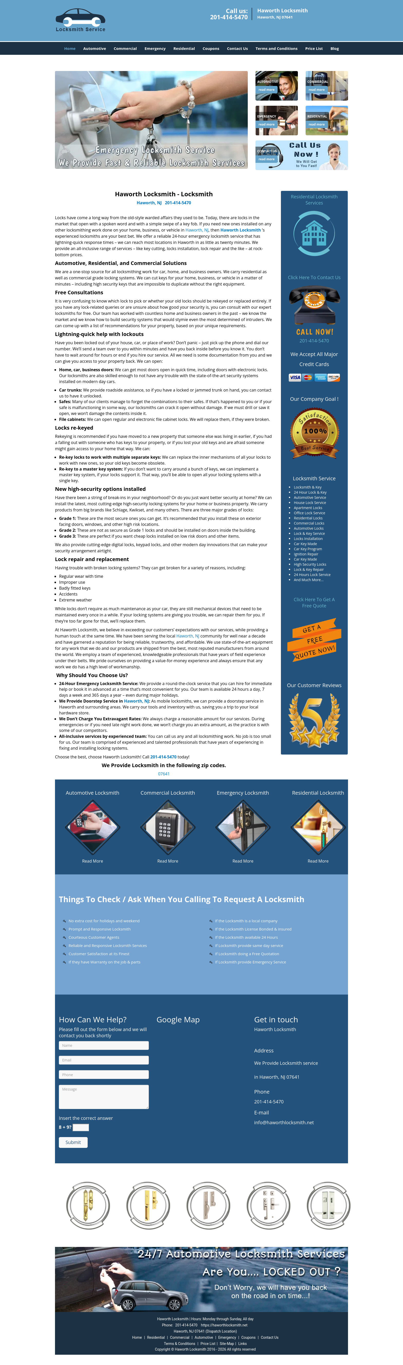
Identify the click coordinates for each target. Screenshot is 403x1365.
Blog (335, 48)
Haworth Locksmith (241, 230)
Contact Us (237, 48)
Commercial (125, 48)
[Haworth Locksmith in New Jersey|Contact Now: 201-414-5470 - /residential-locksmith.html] (318, 826)
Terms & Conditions (179, 1344)
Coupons (211, 48)
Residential (184, 48)
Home (70, 48)
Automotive (94, 48)
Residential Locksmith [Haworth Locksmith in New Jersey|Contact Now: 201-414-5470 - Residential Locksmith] (318, 792)
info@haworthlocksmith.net (284, 1122)
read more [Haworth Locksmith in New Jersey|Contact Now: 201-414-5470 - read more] (266, 89)
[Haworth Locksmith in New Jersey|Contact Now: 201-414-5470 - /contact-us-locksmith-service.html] (301, 155)
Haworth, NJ (149, 203)
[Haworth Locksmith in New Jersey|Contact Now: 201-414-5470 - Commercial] (318, 81)
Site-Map (227, 1344)
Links (242, 1344)
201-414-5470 (229, 17)
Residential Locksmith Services (314, 199)
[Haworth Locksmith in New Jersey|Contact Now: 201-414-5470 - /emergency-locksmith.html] (243, 826)
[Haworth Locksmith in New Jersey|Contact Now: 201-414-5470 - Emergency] (266, 116)
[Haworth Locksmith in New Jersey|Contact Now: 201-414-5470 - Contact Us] (267, 151)
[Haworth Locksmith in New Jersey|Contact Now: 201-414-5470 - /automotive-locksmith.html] (92, 826)
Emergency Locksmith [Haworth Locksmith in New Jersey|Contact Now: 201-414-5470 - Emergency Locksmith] (243, 792)
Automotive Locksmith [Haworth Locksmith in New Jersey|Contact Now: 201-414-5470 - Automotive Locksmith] (92, 792)
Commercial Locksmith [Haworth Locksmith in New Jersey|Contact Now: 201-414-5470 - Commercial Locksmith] (168, 792)
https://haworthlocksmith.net (224, 1325)
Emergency (155, 48)
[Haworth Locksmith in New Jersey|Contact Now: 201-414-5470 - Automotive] (267, 81)
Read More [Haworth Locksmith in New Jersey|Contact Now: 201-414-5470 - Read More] (92, 861)
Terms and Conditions (276, 48)
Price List (314, 48)
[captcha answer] (80, 1127)
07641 (164, 774)
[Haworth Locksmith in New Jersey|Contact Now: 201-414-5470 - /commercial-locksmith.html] (168, 826)
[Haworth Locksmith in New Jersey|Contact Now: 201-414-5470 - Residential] (317, 116)
